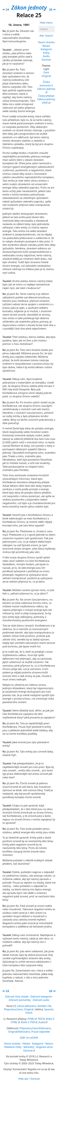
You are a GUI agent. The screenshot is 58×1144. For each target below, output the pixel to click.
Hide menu (46, 22)
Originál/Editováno (19, 1031)
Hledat (26, 1043)
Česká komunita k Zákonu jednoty (46, 85)
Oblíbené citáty (12, 1047)
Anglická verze (44, 1047)
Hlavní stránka (46, 42)
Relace (46, 46)
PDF (40, 1018)
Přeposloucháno (13, 1009)
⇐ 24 (5, 9)
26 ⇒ (52, 9)
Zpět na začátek (29, 1037)
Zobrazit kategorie (41, 996)
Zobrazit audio (41, 1000)
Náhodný (29, 1047)
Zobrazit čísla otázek (17, 996)
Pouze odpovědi (40, 1031)
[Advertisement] (29, 1112)
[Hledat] (47, 29)
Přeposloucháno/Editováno (35, 1028)
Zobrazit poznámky (20, 1000)
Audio (46, 56)
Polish (29, 1012)
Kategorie (46, 49)
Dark (46, 72)
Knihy (46, 52)
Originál (46, 76)
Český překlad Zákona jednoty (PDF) (46, 99)
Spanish (48, 1009)
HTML (31, 1018)
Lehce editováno (26, 1006)
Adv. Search (46, 35)
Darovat (46, 59)
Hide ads (23, 1078)
